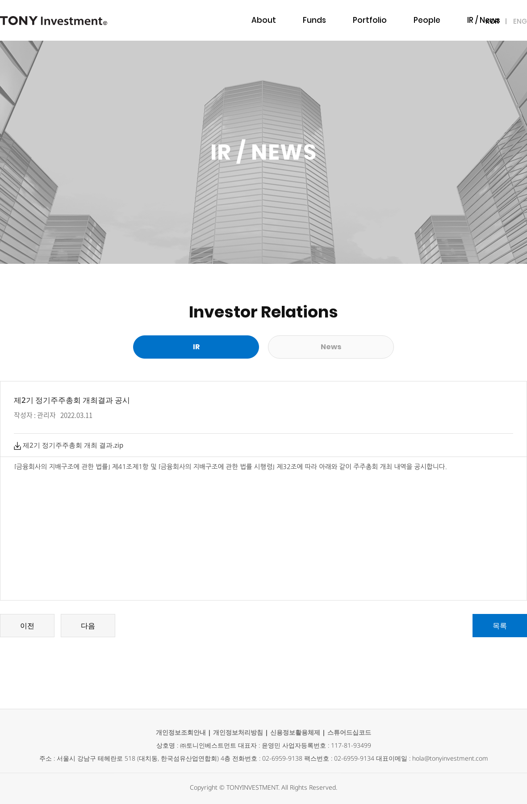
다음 (88, 626)
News (331, 347)
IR (196, 347)
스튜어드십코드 (349, 732)
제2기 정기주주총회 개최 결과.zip (68, 444)
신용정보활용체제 (295, 732)
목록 (500, 626)
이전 (27, 626)
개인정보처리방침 (238, 732)
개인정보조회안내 (181, 732)
